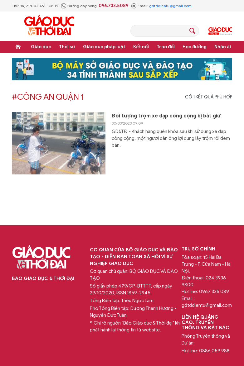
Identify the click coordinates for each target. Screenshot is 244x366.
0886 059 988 (214, 351)
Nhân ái (222, 47)
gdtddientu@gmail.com (170, 5)
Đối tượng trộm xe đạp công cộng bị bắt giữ (166, 116)
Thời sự (67, 47)
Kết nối (141, 47)
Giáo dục (41, 47)
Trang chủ (18, 47)
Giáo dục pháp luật (104, 47)
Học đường (195, 47)
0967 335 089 (214, 291)
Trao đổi (166, 47)
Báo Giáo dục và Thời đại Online (49, 26)
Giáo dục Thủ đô (220, 31)
